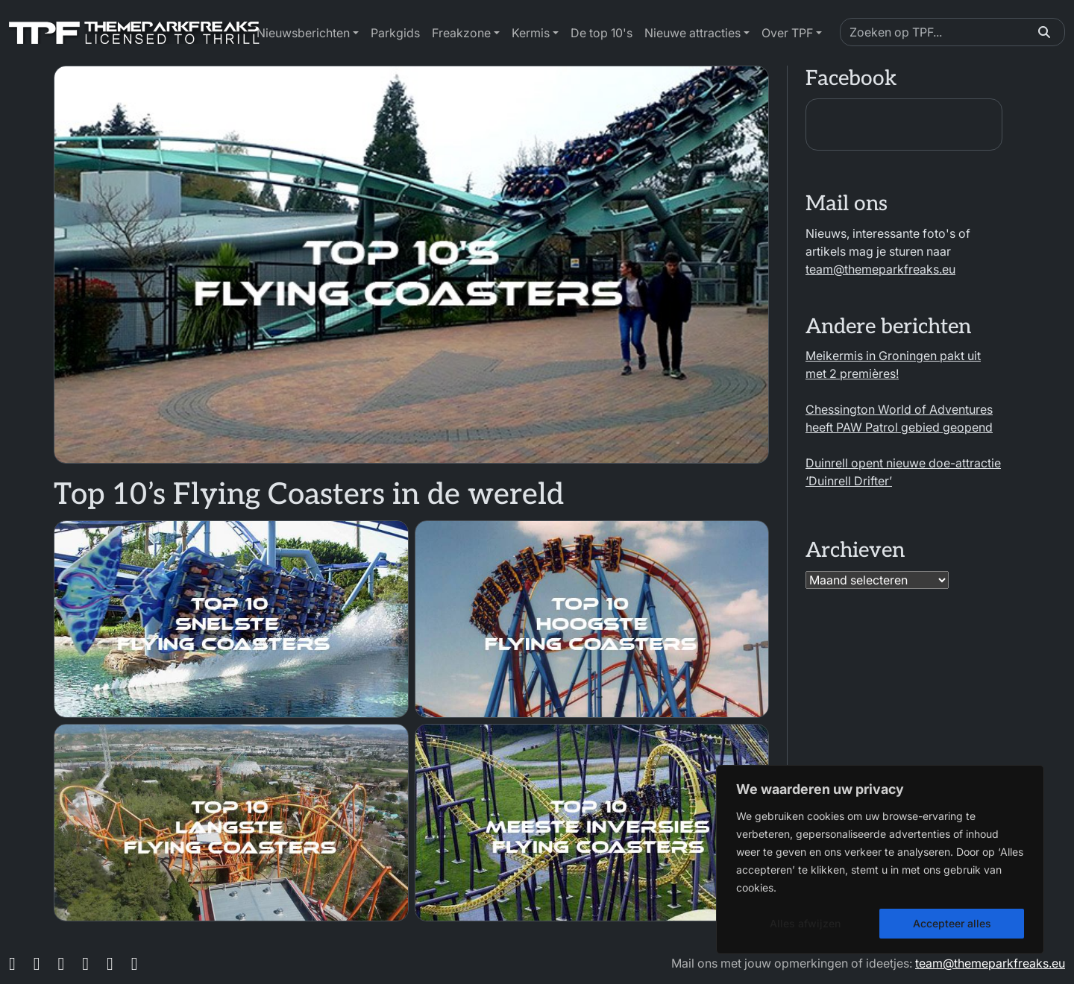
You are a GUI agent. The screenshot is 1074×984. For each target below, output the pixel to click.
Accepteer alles (952, 923)
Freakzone (461, 32)
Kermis (531, 32)
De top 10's (601, 32)
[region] (880, 859)
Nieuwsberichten (303, 32)
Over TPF (787, 32)
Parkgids (395, 32)
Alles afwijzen (805, 923)
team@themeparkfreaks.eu (880, 269)
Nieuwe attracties (692, 32)
